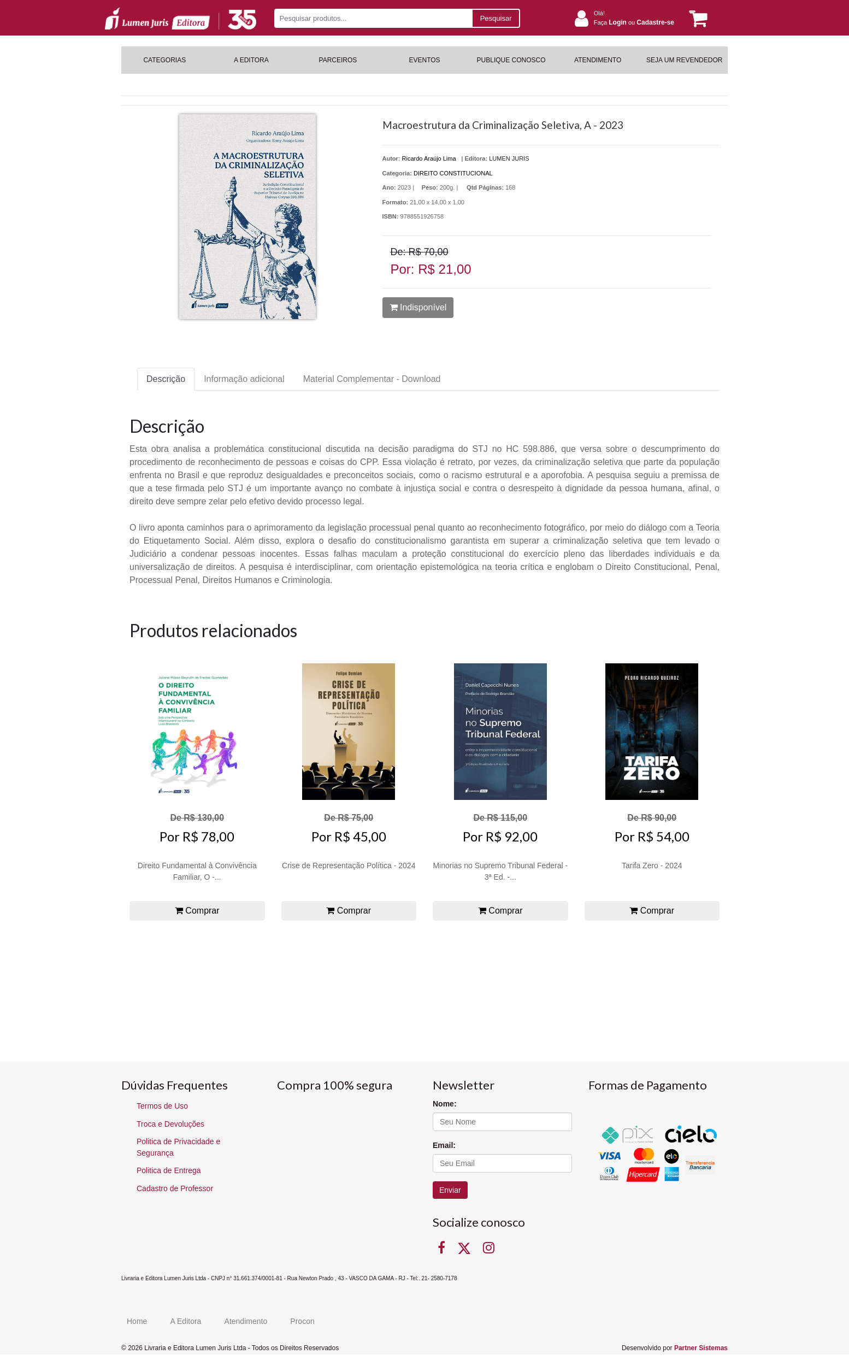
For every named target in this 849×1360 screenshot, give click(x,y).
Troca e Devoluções (170, 1124)
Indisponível (418, 307)
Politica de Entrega (169, 1170)
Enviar (450, 1190)
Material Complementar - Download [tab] (372, 379)
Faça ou (634, 22)
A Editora (186, 1321)
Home (137, 1321)
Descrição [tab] (165, 379)
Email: (444, 1145)
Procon (302, 1321)
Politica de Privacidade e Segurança (178, 1147)
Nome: (445, 1103)
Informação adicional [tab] (244, 379)
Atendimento (246, 1321)
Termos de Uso (162, 1106)
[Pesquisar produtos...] (372, 18)
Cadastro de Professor (175, 1188)
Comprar (197, 910)
